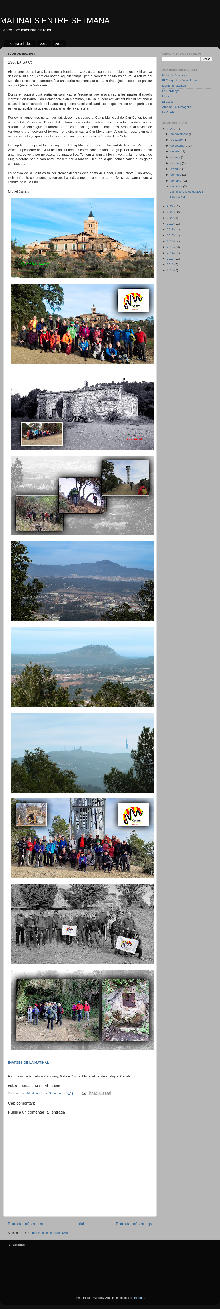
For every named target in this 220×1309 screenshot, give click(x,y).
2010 (170, 270)
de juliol (176, 151)
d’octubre (177, 139)
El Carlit (167, 101)
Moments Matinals (174, 85)
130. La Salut (179, 197)
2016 (170, 241)
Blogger (139, 1297)
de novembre (179, 134)
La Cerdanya (170, 91)
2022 (170, 206)
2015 (170, 247)
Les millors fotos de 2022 (186, 191)
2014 (170, 253)
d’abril (174, 169)
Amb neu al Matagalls (176, 107)
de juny (175, 157)
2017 (170, 235)
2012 (43, 43)
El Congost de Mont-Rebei (179, 80)
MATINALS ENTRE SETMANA (55, 20)
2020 (170, 218)
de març (176, 174)
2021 (170, 212)
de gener (176, 186)
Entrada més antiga (134, 1223)
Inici (80, 1223)
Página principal (20, 43)
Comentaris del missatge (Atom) (49, 1232)
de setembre (179, 145)
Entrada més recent (26, 1223)
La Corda (168, 112)
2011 (58, 43)
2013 (170, 258)
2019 (170, 223)
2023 (170, 128)
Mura (165, 96)
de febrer (176, 180)
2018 (170, 229)
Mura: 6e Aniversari (175, 75)
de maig (176, 163)
